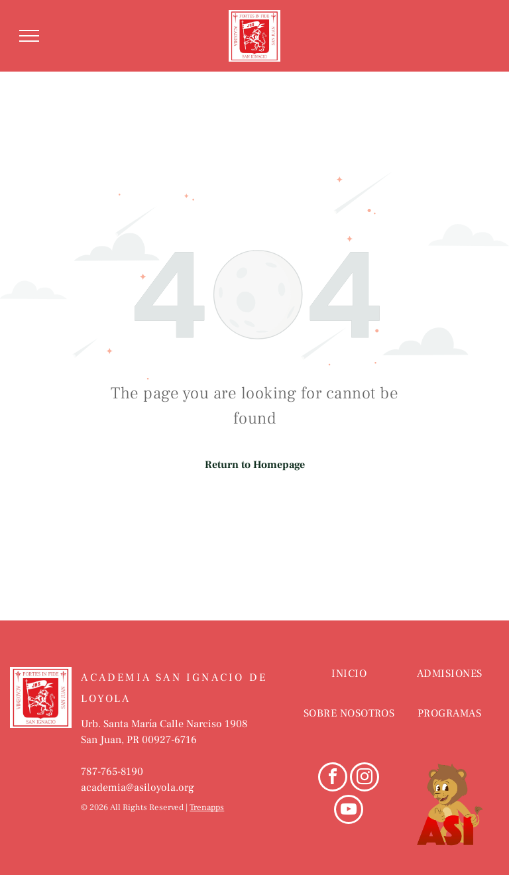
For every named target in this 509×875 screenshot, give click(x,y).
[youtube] (348, 811)
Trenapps (207, 807)
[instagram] (364, 778)
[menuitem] (349, 687)
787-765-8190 (112, 771)
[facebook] (332, 778)
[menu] (29, 36)
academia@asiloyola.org (137, 787)
